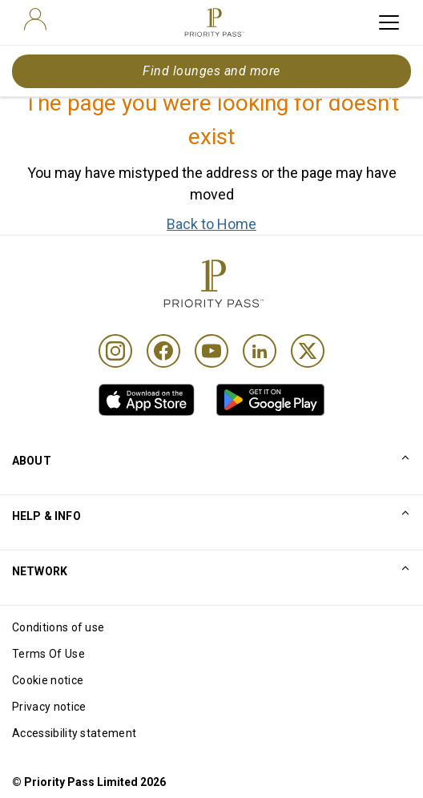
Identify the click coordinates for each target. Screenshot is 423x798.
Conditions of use (58, 627)
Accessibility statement (74, 733)
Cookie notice (47, 680)
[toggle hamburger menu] (389, 22)
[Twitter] (307, 351)
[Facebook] (163, 351)
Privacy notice (49, 706)
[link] (147, 400)
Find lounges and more (211, 71)
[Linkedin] (259, 351)
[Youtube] (211, 351)
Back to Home (211, 224)
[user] (35, 19)
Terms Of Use (48, 653)
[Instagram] (115, 351)
